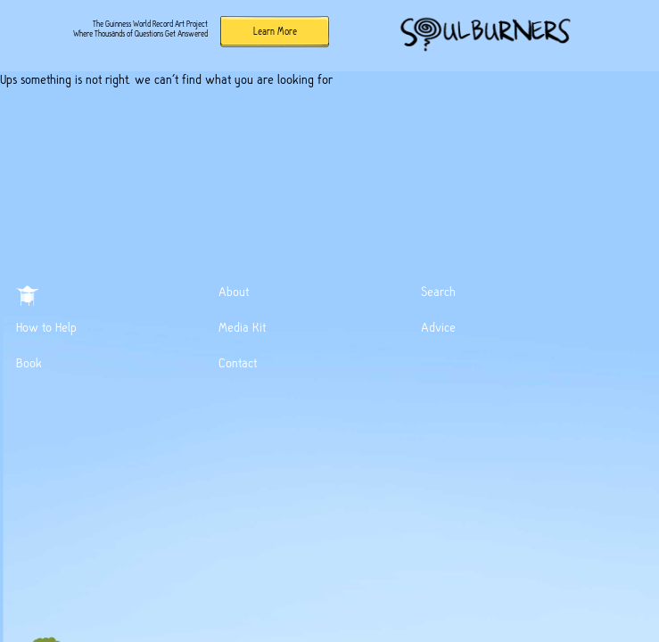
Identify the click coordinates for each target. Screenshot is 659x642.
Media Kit (242, 327)
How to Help (46, 327)
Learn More (275, 31)
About (233, 291)
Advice (438, 327)
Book (29, 363)
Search (438, 291)
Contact (237, 363)
